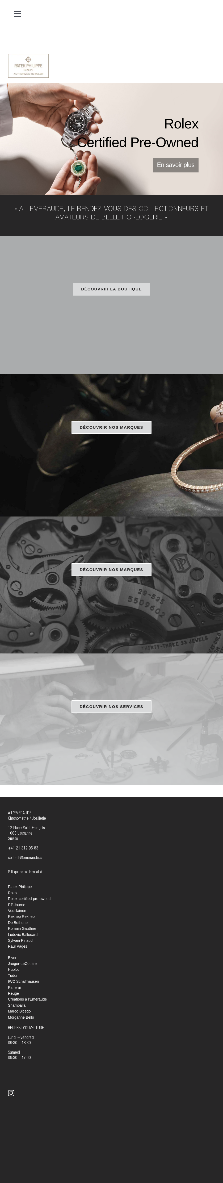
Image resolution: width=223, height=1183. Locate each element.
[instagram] (11, 1093)
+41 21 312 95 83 (23, 849)
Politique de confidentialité (25, 872)
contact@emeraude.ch (26, 858)
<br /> (195, 65)
